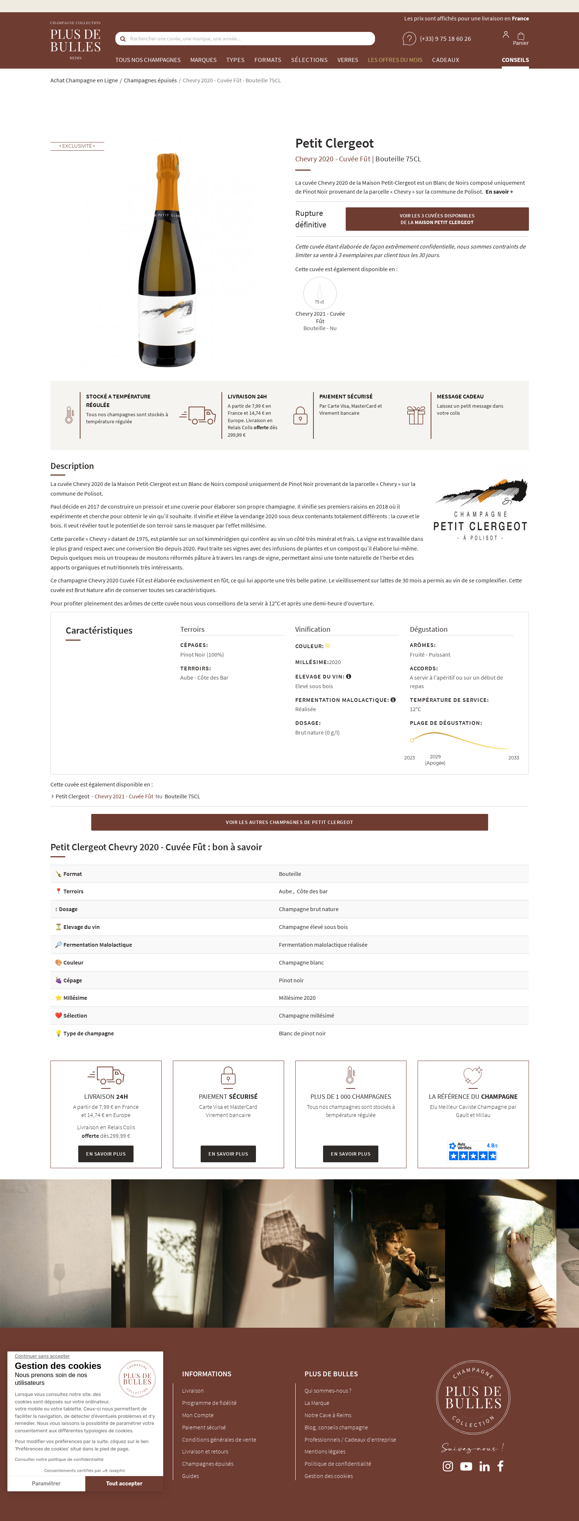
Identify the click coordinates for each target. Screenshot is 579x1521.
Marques (203, 60)
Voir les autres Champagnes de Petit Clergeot (289, 822)
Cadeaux (446, 60)
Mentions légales (325, 1451)
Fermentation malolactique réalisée (323, 944)
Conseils (515, 60)
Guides (190, 1475)
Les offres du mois (395, 60)
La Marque (317, 1402)
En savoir (499, 191)
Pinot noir (291, 980)
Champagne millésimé (306, 1015)
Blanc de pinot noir (302, 1033)
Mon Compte (198, 1415)
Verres (348, 60)
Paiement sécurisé (204, 1427)
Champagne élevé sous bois (313, 926)
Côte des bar (312, 891)
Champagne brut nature (309, 909)
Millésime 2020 (297, 997)
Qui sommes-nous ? (328, 1390)
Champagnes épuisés (207, 1463)
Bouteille (290, 873)
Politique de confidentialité (338, 1463)
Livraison (193, 1390)
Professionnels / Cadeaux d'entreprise (350, 1439)
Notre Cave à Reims (328, 1415)
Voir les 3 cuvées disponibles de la (437, 219)
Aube (286, 891)
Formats (268, 60)
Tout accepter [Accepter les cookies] (60, 1484)
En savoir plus (106, 1153)
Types (235, 60)
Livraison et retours (205, 1451)
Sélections (309, 60)
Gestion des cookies (329, 1475)
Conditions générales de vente (219, 1439)
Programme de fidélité (209, 1402)
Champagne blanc (301, 962)
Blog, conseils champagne (336, 1427)
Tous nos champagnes (148, 60)
